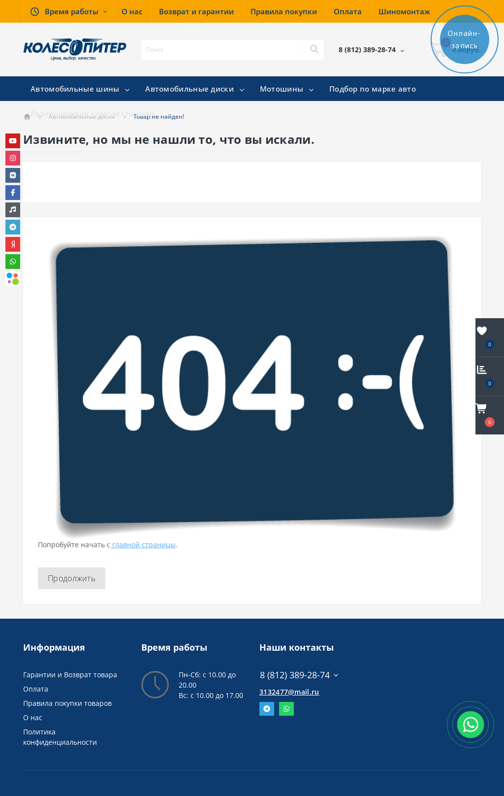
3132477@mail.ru (289, 691)
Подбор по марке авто (372, 89)
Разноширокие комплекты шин (93, 113)
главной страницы (143, 544)
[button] (68, 11)
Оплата (35, 689)
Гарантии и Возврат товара (70, 674)
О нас (32, 717)
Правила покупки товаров (67, 703)
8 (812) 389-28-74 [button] (299, 675)
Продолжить (71, 578)
